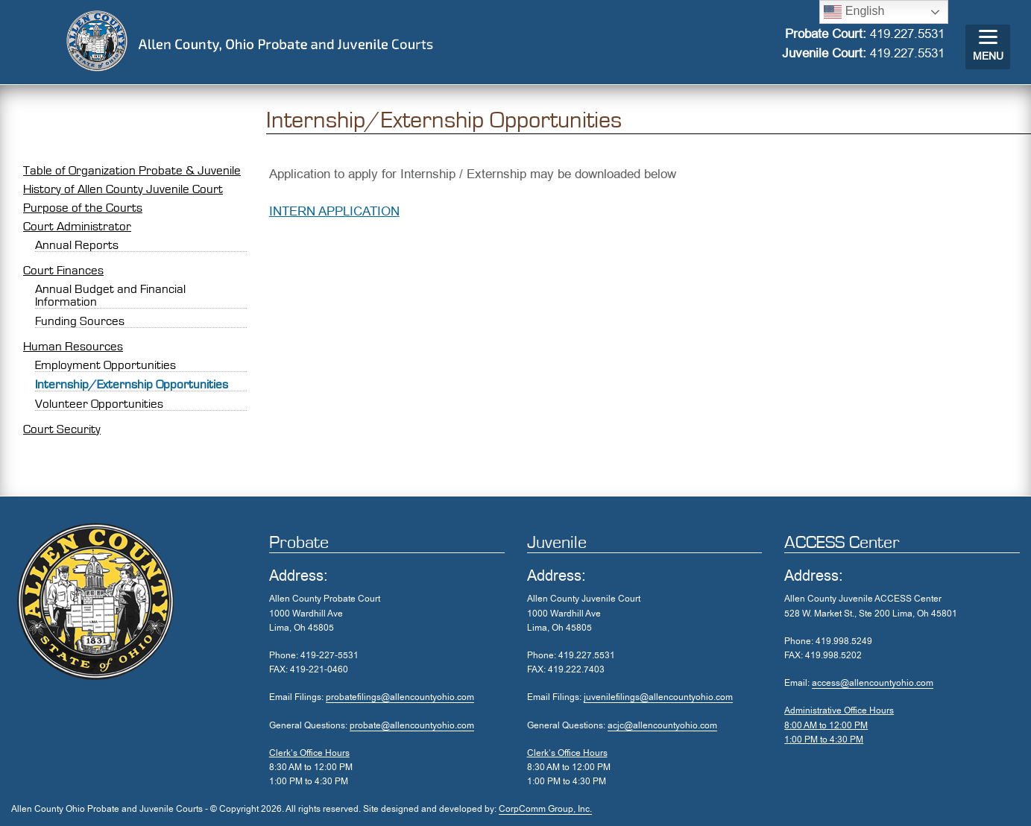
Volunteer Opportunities (99, 403)
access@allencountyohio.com (872, 683)
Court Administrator (77, 226)
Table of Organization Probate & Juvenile (132, 170)
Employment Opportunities (105, 365)
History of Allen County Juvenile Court (123, 189)
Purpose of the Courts (82, 207)
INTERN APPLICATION (334, 211)
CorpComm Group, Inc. (545, 809)
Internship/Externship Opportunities (131, 384)
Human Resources (73, 346)
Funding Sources (79, 321)
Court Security (62, 429)
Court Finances (63, 270)
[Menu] (987, 47)
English (854, 12)
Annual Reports (77, 245)
